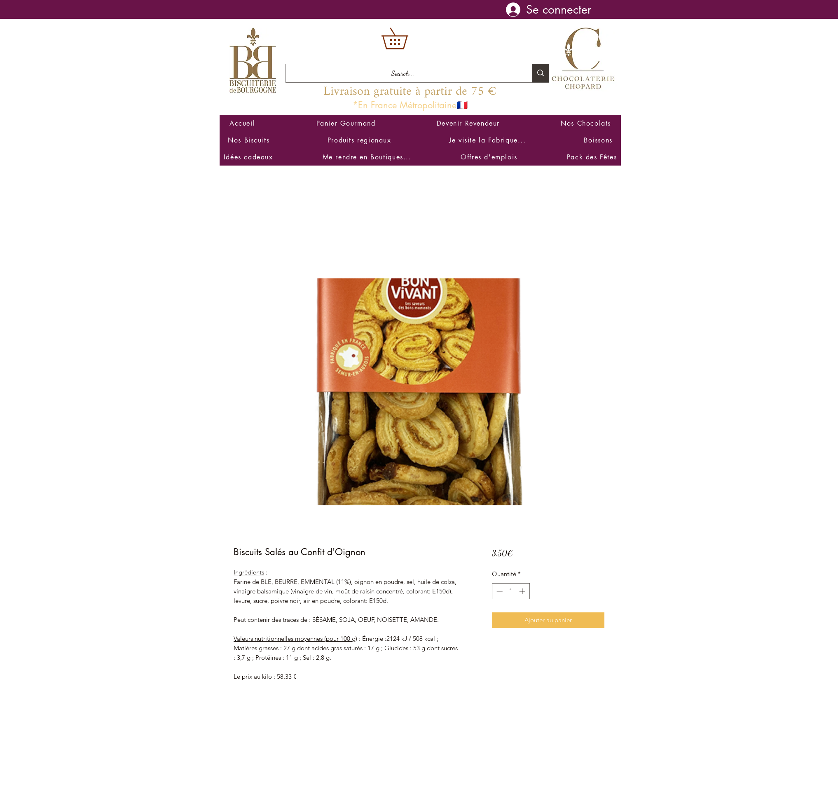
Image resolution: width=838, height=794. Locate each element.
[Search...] (403, 73)
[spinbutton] (510, 591)
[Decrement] (498, 591)
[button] (405, 38)
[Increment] (523, 591)
